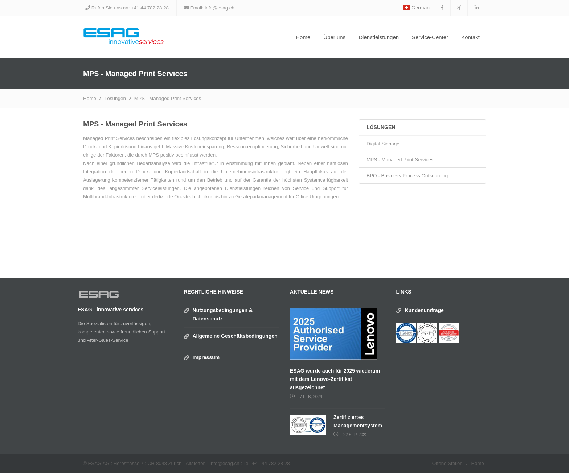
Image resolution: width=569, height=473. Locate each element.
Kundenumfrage (424, 310)
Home (303, 37)
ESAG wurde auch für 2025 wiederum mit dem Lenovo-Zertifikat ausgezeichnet (335, 379)
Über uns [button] (334, 37)
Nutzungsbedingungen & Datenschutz (223, 314)
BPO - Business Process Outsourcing (407, 175)
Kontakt (470, 37)
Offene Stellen (447, 463)
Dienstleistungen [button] (379, 37)
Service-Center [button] (430, 37)
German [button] (416, 8)
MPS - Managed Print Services (167, 98)
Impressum (206, 357)
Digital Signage (383, 143)
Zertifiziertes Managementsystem (357, 421)
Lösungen (115, 98)
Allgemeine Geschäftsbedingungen (235, 336)
